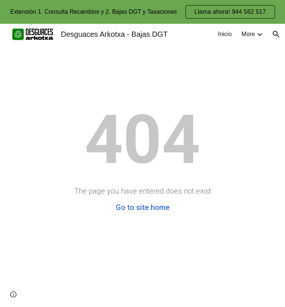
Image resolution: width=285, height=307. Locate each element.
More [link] (248, 34)
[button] (276, 34)
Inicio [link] (225, 34)
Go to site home (143, 207)
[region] (142, 12)
